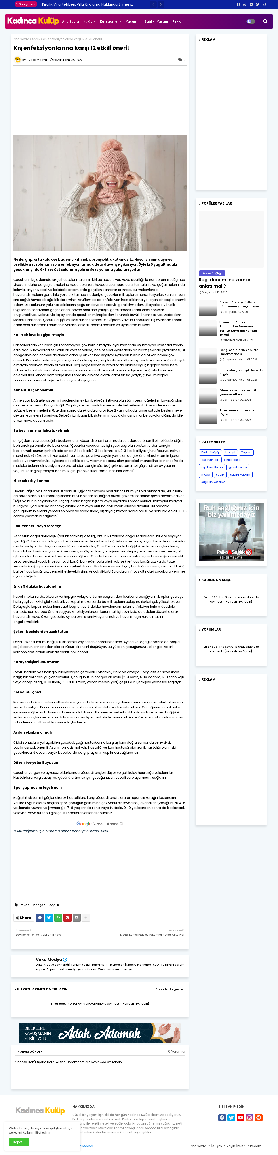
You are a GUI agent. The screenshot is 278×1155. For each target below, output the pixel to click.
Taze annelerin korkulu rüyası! (237, 412)
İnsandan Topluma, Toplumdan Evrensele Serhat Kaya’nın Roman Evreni (238, 328)
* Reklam (254, 1146)
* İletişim (215, 1146)
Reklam (179, 21)
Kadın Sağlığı (210, 452)
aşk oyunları (209, 460)
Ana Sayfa (70, 21)
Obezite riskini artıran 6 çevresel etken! (237, 392)
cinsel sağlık (232, 460)
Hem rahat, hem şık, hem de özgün (241, 372)
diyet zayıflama (212, 467)
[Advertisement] (102, 100)
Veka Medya (49, 959)
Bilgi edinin (43, 1132)
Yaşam (131, 21)
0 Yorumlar (176, 1051)
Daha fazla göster (169, 989)
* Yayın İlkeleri (234, 1146)
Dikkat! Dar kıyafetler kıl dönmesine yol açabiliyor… (240, 304)
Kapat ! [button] (18, 1142)
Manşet (38, 905)
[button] (153, 4)
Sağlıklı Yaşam (156, 21)
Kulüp (88, 21)
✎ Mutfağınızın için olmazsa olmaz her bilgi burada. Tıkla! (61, 831)
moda (205, 474)
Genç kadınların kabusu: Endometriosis (238, 352)
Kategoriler (109, 21)
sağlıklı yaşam (240, 474)
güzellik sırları (238, 467)
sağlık (36, 39)
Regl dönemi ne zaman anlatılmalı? (225, 283)
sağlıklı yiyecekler (213, 482)
